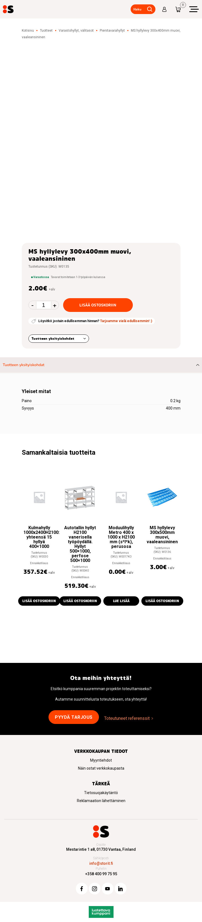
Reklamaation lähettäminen (101, 800)
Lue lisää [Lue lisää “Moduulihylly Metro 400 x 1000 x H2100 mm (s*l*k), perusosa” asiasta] (121, 601)
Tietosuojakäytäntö (101, 793)
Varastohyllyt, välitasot (76, 30)
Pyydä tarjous (74, 717)
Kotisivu (28, 30)
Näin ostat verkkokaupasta (101, 768)
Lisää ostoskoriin (97, 305)
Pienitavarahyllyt (112, 30)
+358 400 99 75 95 (101, 874)
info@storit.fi (101, 863)
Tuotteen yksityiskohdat (52, 338)
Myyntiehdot (101, 760)
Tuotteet (46, 30)
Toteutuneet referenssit (127, 718)
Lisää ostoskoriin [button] (39, 601)
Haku (137, 9)
